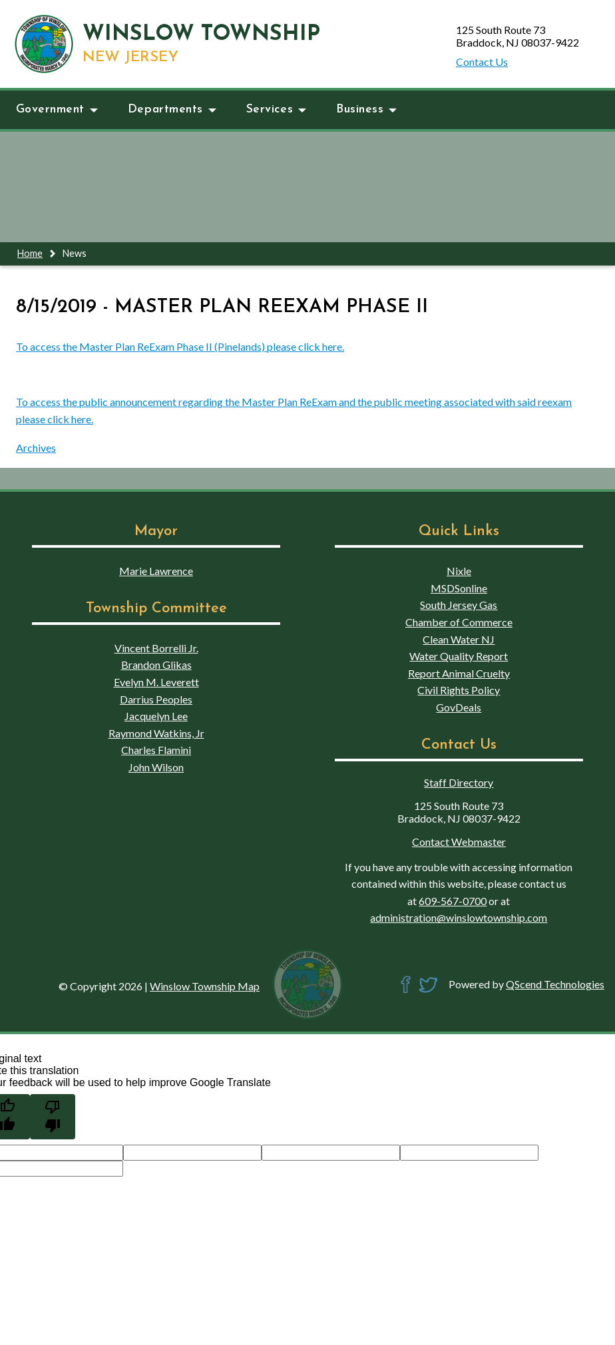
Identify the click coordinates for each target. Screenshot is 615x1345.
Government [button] (57, 109)
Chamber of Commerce (458, 622)
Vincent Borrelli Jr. (156, 648)
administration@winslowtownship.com (458, 917)
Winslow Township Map (205, 986)
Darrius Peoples (156, 699)
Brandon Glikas (156, 664)
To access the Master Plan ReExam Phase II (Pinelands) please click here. (180, 346)
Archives (36, 447)
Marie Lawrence (156, 570)
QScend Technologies (555, 984)
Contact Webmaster (459, 841)
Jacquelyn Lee (156, 715)
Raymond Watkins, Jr (156, 733)
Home (30, 253)
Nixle (459, 570)
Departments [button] (172, 109)
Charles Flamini (156, 749)
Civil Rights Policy (458, 689)
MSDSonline (459, 588)
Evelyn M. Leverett (156, 681)
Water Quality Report (458, 656)
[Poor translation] (52, 1116)
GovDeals (458, 707)
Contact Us (482, 61)
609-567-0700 (453, 900)
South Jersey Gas (458, 604)
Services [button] (276, 109)
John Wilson (156, 767)
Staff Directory (458, 782)
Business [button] (366, 109)
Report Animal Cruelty (459, 673)
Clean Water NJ (459, 639)
